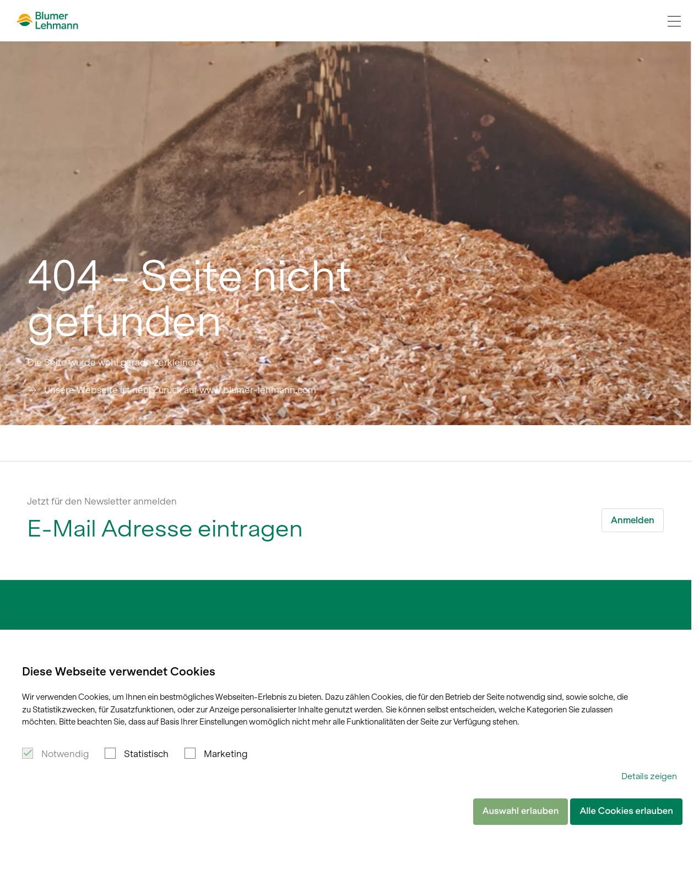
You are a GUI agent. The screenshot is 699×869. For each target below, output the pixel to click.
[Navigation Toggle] (674, 20)
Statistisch (146, 753)
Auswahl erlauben (521, 811)
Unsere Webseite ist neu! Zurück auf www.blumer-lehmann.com (180, 389)
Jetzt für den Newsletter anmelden (102, 501)
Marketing (225, 753)
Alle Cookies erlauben (626, 811)
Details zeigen (649, 776)
